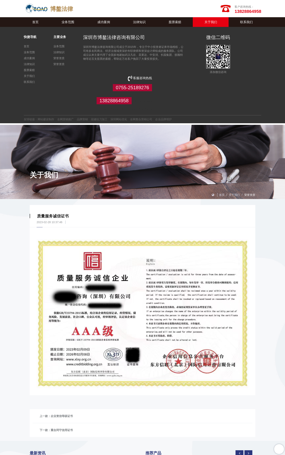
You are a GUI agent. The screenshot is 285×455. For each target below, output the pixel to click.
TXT (127, 451)
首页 (35, 22)
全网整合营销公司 (141, 94)
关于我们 (210, 22)
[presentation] (239, 427)
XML (110, 451)
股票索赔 (175, 22)
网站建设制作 (46, 94)
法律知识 (139, 22)
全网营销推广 (65, 94)
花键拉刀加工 (99, 94)
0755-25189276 (241, 47)
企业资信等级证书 (62, 390)
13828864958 (243, 60)
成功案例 (103, 22)
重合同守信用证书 (62, 404)
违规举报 (182, 451)
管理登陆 (169, 451)
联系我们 (246, 22)
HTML (119, 451)
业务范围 (68, 22)
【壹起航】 (210, 451)
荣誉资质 (59, 59)
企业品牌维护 (163, 94)
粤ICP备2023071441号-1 (232, 451)
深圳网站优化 (118, 94)
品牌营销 (82, 94)
